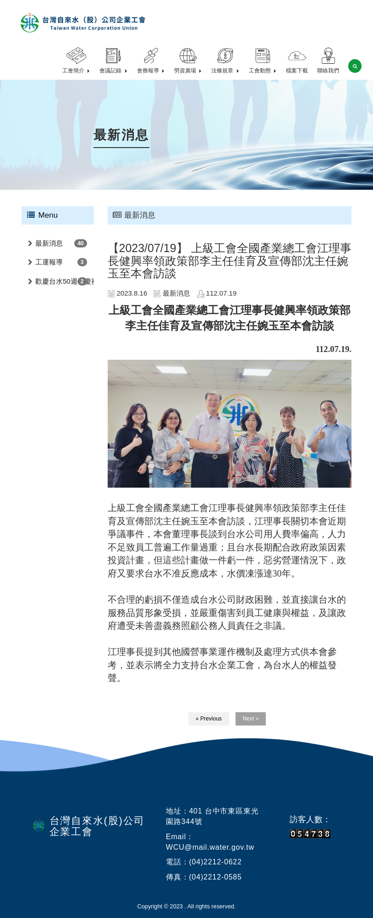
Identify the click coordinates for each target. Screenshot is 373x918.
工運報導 (49, 262)
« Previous (209, 718)
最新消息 (49, 243)
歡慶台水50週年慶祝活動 (64, 281)
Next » (251, 718)
